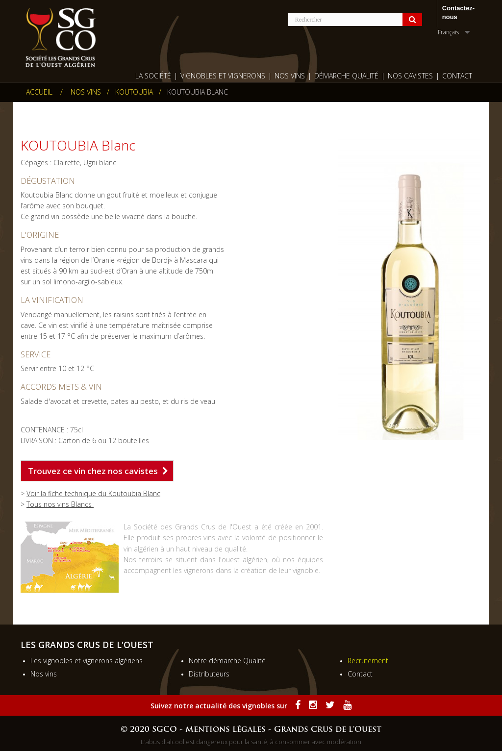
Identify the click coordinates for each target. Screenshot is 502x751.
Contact (457, 75)
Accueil (39, 92)
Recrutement (368, 660)
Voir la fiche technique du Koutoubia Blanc (93, 493)
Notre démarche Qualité (227, 660)
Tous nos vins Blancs (60, 504)
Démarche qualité (346, 75)
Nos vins (43, 673)
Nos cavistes (410, 75)
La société (153, 75)
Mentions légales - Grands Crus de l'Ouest (283, 730)
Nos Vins (290, 75)
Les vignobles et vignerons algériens (86, 660)
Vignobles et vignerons (222, 75)
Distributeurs (209, 673)
